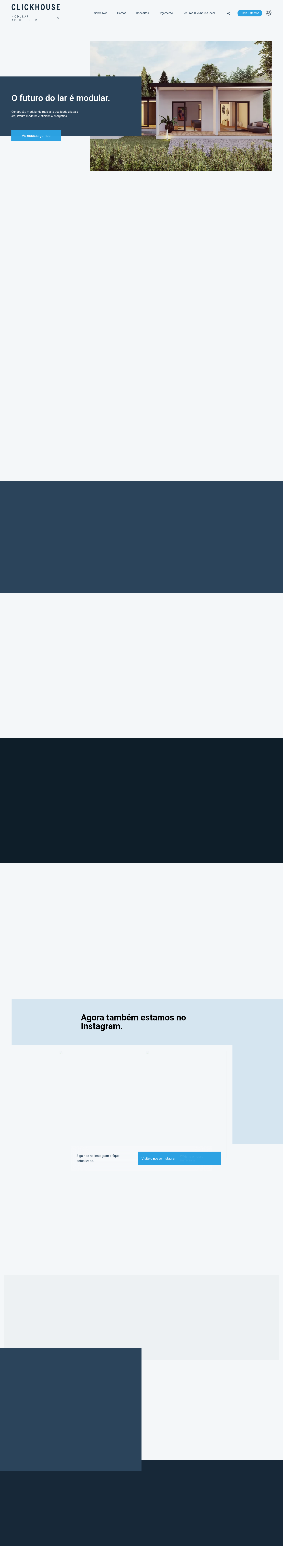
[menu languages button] (268, 11)
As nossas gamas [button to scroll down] (34, 135)
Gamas (121, 11)
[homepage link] (36, 11)
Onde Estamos (249, 11)
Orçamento (166, 11)
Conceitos (142, 11)
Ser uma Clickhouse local (199, 11)
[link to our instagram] (179, 1158)
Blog (227, 11)
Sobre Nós (100, 11)
